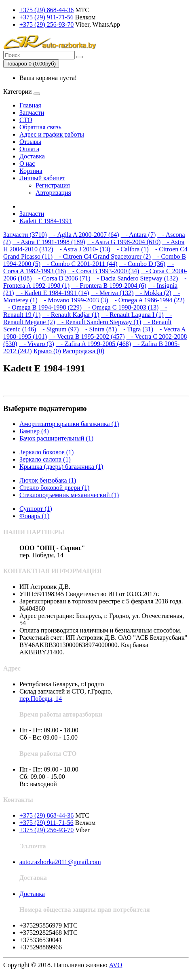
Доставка (32, 156)
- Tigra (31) (135, 329)
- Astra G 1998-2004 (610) (124, 241)
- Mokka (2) (153, 292)
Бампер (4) (34, 431)
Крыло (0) (47, 351)
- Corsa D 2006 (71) (62, 278)
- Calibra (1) (130, 249)
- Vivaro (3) (36, 343)
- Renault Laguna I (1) (132, 314)
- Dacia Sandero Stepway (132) (135, 278)
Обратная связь (40, 127)
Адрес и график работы (51, 134)
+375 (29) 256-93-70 (46, 24)
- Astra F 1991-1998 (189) (49, 241)
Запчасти (31, 112)
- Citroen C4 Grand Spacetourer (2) (102, 256)
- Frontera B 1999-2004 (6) (108, 285)
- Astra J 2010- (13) (82, 249)
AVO (115, 964)
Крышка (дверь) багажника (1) (61, 466)
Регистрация (53, 185)
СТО (25, 119)
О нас (27, 163)
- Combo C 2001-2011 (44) (80, 263)
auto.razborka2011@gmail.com (60, 861)
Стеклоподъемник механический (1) (69, 494)
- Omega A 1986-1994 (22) (147, 300)
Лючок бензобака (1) (47, 480)
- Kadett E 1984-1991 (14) (52, 292)
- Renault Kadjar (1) (70, 314)
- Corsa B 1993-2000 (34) (103, 271)
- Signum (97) (58, 329)
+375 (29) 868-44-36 (46, 9)
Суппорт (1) (35, 508)
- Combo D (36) (142, 263)
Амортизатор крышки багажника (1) (69, 423)
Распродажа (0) (83, 351)
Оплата (29, 148)
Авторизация (53, 192)
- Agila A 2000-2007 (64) (84, 234)
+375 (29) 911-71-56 (46, 17)
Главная (30, 105)
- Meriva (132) (112, 292)
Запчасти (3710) (25, 234)
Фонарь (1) (34, 515)
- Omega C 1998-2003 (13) (120, 307)
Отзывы (30, 141)
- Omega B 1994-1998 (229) (42, 307)
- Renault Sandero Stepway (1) (99, 321)
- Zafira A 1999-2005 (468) (93, 343)
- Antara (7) (138, 234)
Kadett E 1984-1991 (45, 220)
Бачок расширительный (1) (56, 438)
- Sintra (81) (98, 329)
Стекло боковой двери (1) (54, 487)
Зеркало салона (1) (45, 459)
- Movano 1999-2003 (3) (73, 300)
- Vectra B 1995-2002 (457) (87, 336)
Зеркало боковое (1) (46, 452)
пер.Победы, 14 (40, 698)
